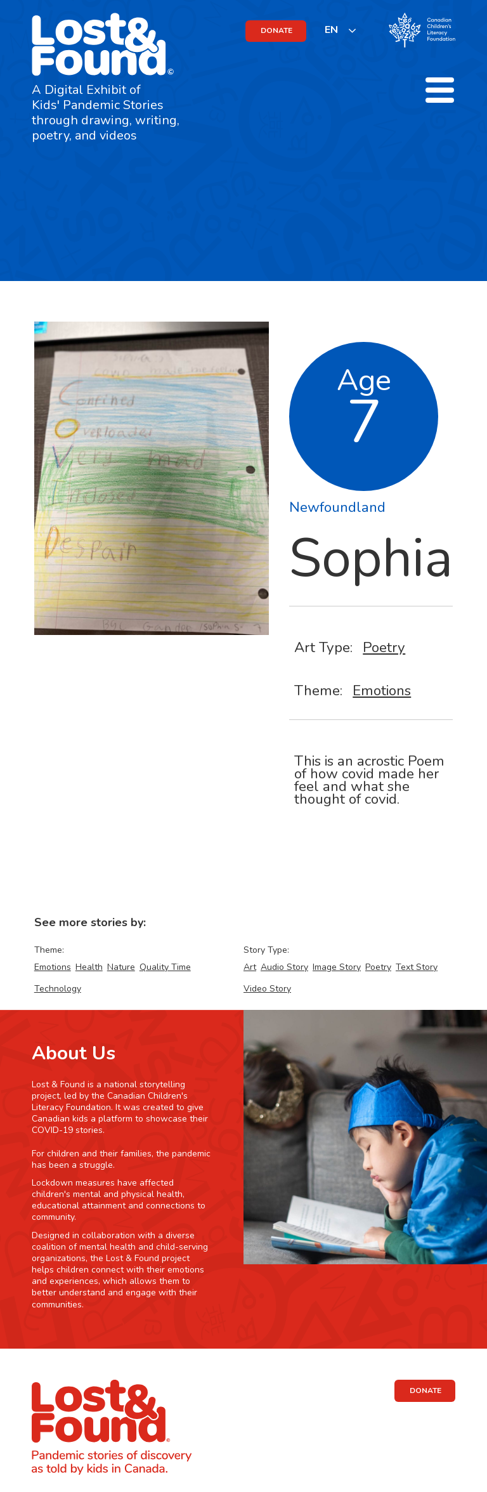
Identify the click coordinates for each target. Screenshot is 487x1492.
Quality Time (165, 967)
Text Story (417, 967)
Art (250, 967)
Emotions (382, 690)
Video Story (267, 989)
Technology (57, 989)
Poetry (384, 647)
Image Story (337, 967)
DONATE (276, 30)
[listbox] (340, 30)
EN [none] (331, 30)
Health (89, 967)
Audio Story (284, 967)
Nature (121, 967)
